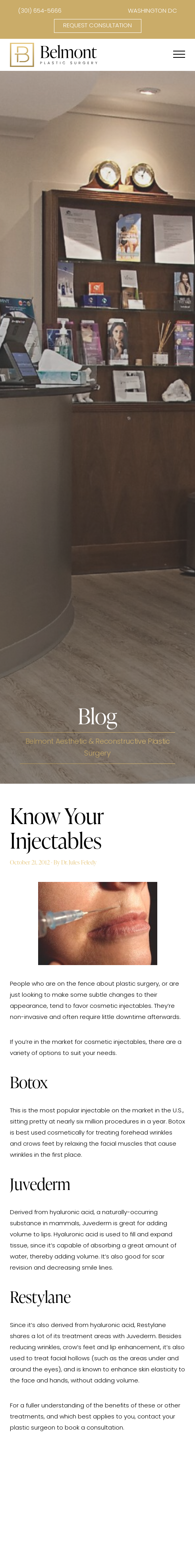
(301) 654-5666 (40, 11)
